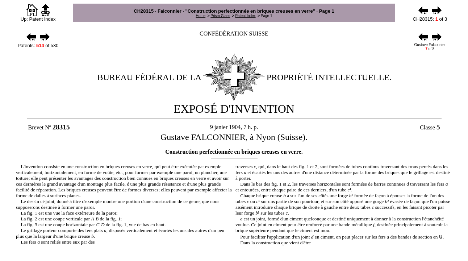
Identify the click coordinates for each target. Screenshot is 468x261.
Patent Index (245, 16)
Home (200, 16)
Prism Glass (220, 16)
